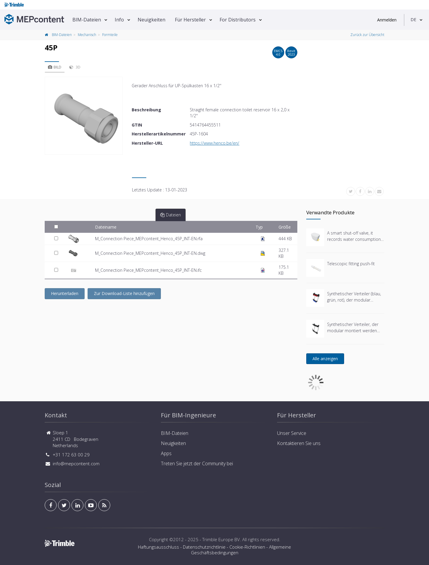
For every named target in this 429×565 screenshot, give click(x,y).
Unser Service (291, 433)
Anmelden (387, 20)
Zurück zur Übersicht (367, 34)
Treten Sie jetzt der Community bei (197, 463)
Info (119, 19)
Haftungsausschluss (158, 547)
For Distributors (238, 19)
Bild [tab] (54, 67)
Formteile (110, 34)
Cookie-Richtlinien (247, 547)
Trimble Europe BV (221, 539)
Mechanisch (87, 34)
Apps (166, 453)
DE (413, 19)
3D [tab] (74, 67)
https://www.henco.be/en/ (214, 143)
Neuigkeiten (151, 19)
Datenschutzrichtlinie (204, 547)
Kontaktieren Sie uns (299, 443)
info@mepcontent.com (76, 463)
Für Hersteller (190, 19)
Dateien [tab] (170, 215)
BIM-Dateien (86, 19)
